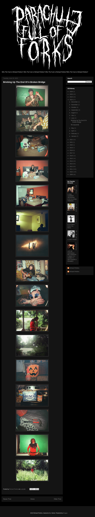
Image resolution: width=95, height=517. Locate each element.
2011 (71, 169)
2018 (71, 150)
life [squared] (75, 125)
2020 (71, 145)
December (74, 102)
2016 (71, 155)
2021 (71, 142)
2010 (71, 172)
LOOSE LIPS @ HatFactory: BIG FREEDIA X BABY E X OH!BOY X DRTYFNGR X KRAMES (72, 252)
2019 (71, 147)
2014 (71, 161)
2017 (71, 153)
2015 (71, 158)
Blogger (65, 513)
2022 (71, 139)
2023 (71, 99)
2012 (71, 166)
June (73, 118)
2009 (71, 174)
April (72, 131)
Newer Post (7, 499)
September (74, 110)
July (72, 115)
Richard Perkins (74, 268)
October (74, 107)
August (73, 113)
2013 (71, 164)
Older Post (57, 499)
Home (32, 499)
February (74, 133)
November (74, 104)
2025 (71, 94)
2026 (71, 91)
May (72, 128)
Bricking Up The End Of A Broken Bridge (79, 121)
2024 (71, 97)
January (74, 136)
